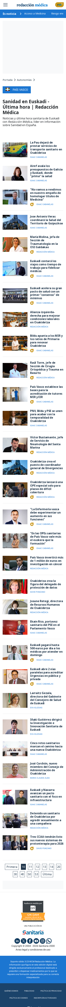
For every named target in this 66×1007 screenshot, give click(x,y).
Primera (12, 867)
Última (47, 874)
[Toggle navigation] (5, 5)
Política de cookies (19, 998)
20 (58, 867)
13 (44, 867)
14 (51, 867)
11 (30, 867)
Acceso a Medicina (35, 13)
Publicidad (29, 991)
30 (15, 874)
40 (22, 874)
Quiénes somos (11, 991)
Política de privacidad (51, 991)
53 (36, 874)
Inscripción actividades (45, 998)
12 (37, 867)
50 (29, 874)
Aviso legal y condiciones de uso (33, 949)
